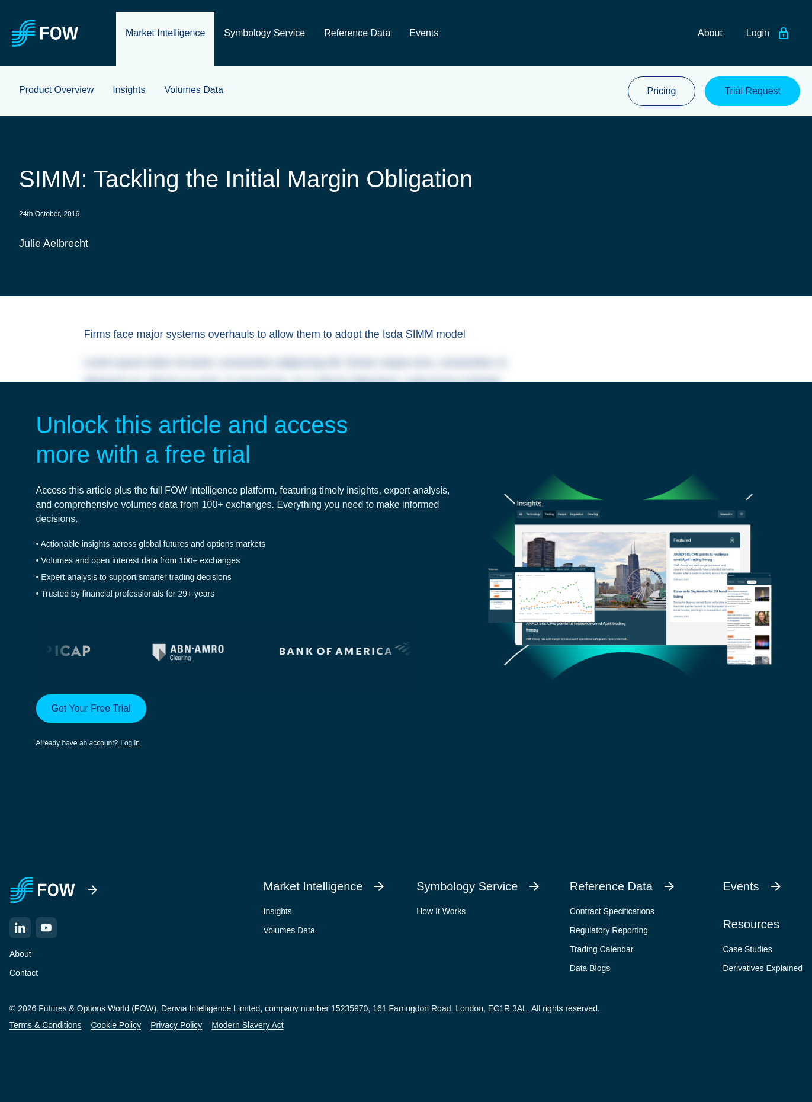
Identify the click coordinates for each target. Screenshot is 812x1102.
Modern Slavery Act (247, 1025)
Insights (278, 911)
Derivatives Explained (763, 968)
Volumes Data (289, 930)
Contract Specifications (612, 911)
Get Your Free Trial (91, 708)
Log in (130, 743)
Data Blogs (590, 968)
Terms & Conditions (45, 1025)
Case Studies (747, 949)
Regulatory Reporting (609, 930)
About (20, 954)
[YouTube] (46, 927)
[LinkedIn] (20, 927)
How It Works (441, 911)
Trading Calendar (602, 949)
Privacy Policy (176, 1025)
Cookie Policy (116, 1025)
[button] (244, 721)
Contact (23, 973)
